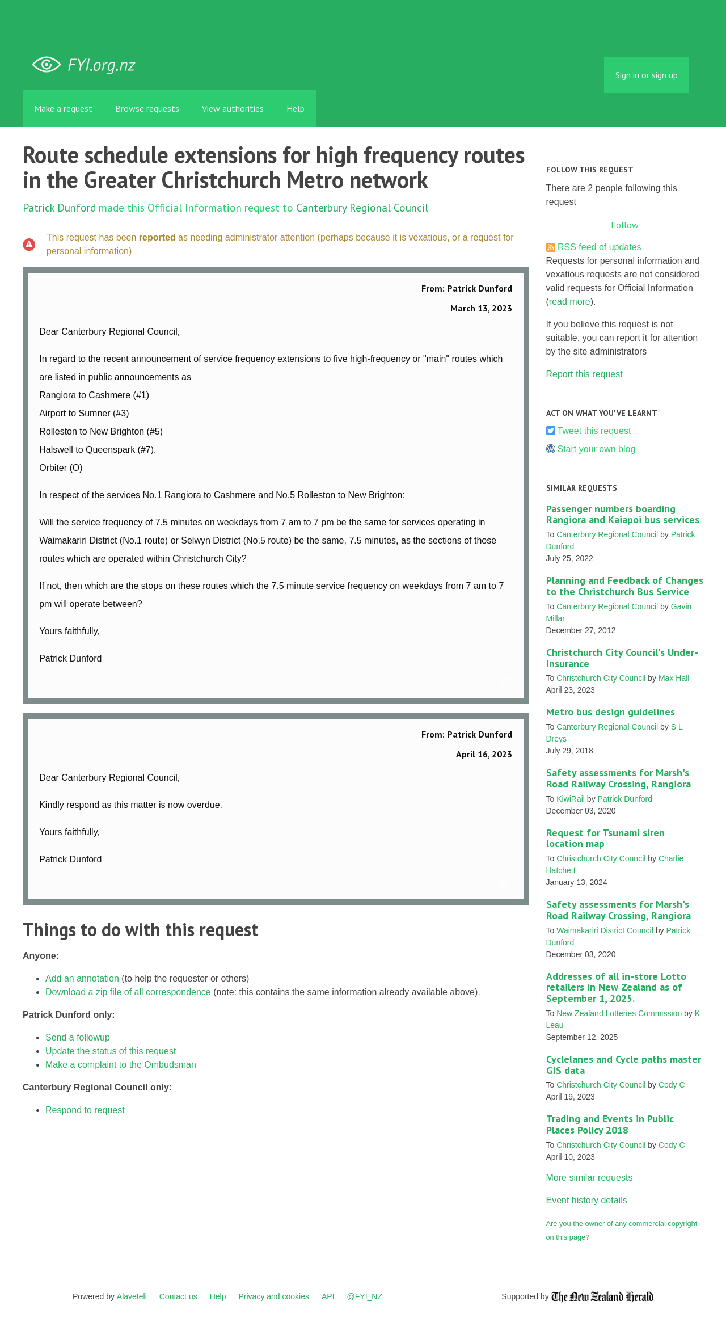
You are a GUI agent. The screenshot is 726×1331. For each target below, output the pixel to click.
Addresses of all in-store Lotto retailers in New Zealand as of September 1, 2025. (616, 987)
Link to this (506, 681)
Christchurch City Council (600, 678)
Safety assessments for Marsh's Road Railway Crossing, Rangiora (618, 778)
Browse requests (147, 108)
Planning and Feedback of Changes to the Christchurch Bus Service (624, 586)
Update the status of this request (110, 1051)
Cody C (672, 1084)
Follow (625, 224)
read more (569, 301)
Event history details (586, 1200)
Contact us (178, 1296)
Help (295, 108)
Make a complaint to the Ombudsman (120, 1064)
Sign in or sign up (646, 75)
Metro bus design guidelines (610, 711)
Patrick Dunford (59, 207)
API (328, 1296)
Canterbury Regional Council (362, 207)
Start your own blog (597, 449)
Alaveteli (132, 1296)
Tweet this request (594, 431)
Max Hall (674, 678)
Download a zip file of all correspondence (128, 992)
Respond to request (85, 1110)
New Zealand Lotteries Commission (619, 1013)
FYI (88, 65)
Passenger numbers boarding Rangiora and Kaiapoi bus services (622, 514)
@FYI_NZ (364, 1296)
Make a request (63, 108)
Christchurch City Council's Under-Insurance (622, 658)
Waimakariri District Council (604, 930)
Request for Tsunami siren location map (605, 838)
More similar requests (589, 1177)
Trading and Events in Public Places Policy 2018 (610, 1124)
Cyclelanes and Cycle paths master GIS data (623, 1064)
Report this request (584, 374)
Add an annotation (82, 978)
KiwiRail (570, 798)
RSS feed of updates (599, 247)
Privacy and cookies (273, 1296)
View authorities (233, 108)
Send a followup (77, 1037)
